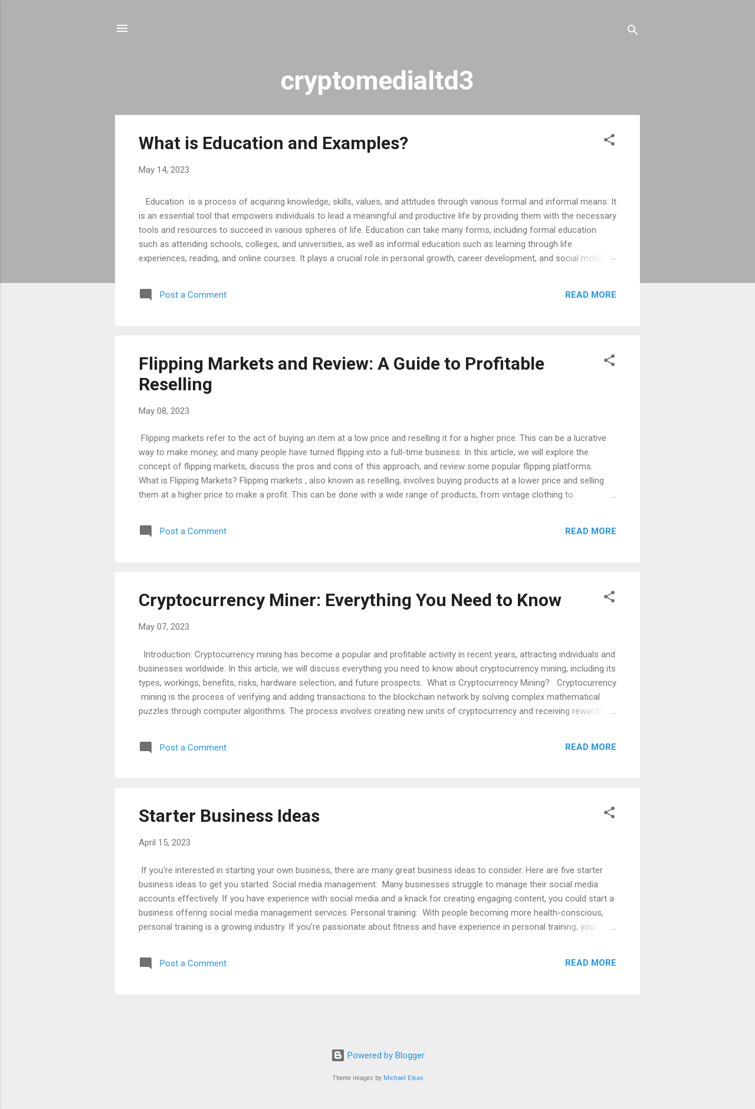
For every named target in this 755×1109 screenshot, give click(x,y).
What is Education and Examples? (273, 143)
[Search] (633, 32)
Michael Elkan (403, 1078)
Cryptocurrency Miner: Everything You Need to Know (350, 600)
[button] (609, 142)
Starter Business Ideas (229, 815)
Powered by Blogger (378, 1055)
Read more (590, 294)
